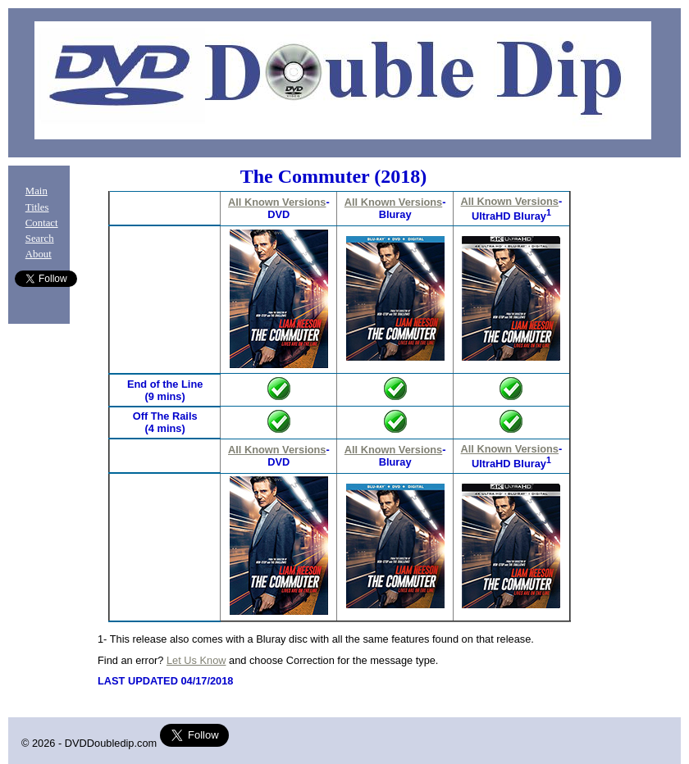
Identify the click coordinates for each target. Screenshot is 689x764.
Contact (41, 223)
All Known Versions (277, 202)
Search (39, 238)
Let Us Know (196, 660)
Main (36, 191)
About (38, 254)
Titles (37, 207)
